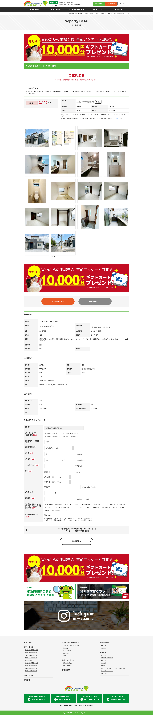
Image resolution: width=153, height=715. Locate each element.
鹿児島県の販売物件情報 (31, 650)
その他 (64, 510)
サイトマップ (104, 673)
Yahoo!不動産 (55, 510)
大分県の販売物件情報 (31, 652)
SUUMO (75, 504)
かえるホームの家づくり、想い (71, 645)
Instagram (48, 504)
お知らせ (103, 660)
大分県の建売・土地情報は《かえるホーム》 (80, 13)
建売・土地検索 (100, 13)
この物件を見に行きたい (70, 433)
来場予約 (98, 4)
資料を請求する (58, 301)
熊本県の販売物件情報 (31, 658)
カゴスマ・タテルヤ (108, 504)
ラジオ (81, 507)
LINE (121, 507)
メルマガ (48, 507)
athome (96, 504)
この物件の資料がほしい (52, 433)
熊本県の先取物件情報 (31, 671)
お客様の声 (118, 9)
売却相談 (103, 663)
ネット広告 (120, 504)
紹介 (87, 507)
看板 (46, 510)
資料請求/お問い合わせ (107, 658)
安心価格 (65, 648)
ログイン (123, 4)
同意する (48, 515)
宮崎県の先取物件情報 (31, 668)
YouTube (56, 507)
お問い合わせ (115, 118)
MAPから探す (28, 660)
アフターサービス (67, 650)
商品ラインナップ (98, 9)
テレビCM (67, 504)
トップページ (28, 642)
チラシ (74, 507)
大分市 (108, 13)
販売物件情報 (34, 9)
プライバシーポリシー (107, 671)
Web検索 (58, 504)
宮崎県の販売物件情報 (31, 655)
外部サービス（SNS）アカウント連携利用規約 (113, 668)
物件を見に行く (95, 301)
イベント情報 (55, 9)
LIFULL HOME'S (85, 504)
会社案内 (103, 652)
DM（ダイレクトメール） (109, 507)
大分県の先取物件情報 (31, 665)
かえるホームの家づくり (76, 9)
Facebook (65, 507)
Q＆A (64, 656)
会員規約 (103, 665)
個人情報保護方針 (70, 518)
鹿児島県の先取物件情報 (31, 663)
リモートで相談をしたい (70, 436)
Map (98, 102)
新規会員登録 (104, 642)
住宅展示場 (95, 507)
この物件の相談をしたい (52, 436)
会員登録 (111, 4)
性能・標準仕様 (67, 665)
